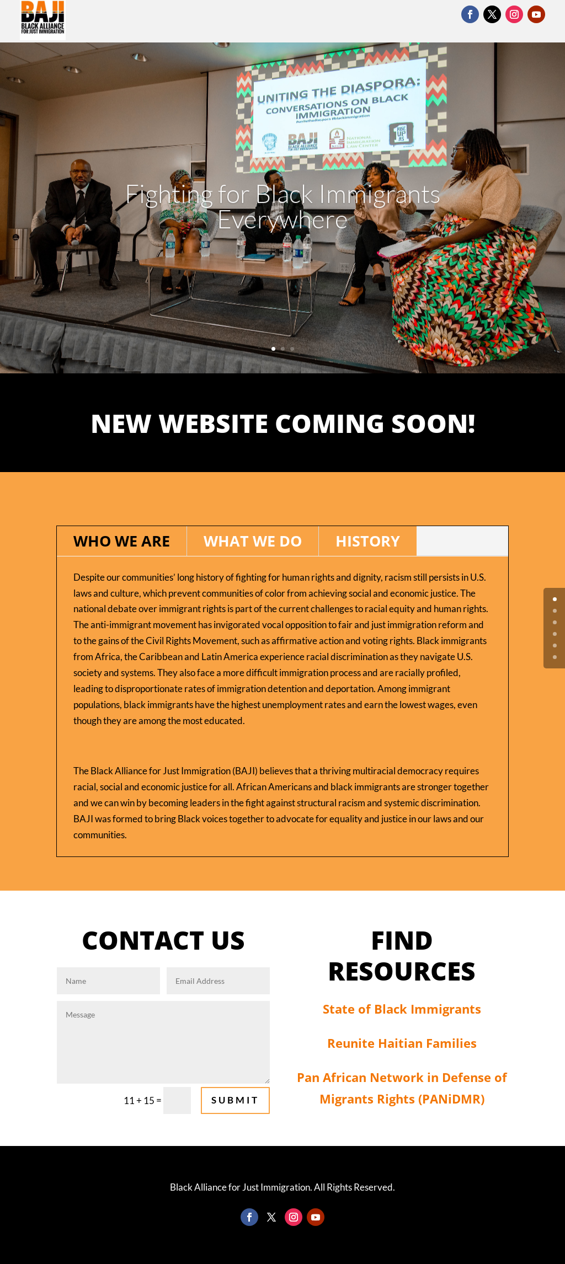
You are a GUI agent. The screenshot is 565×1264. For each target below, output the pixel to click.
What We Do (253, 541)
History (367, 541)
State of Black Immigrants (402, 1008)
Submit (235, 1100)
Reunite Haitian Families (402, 1043)
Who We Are (121, 541)
